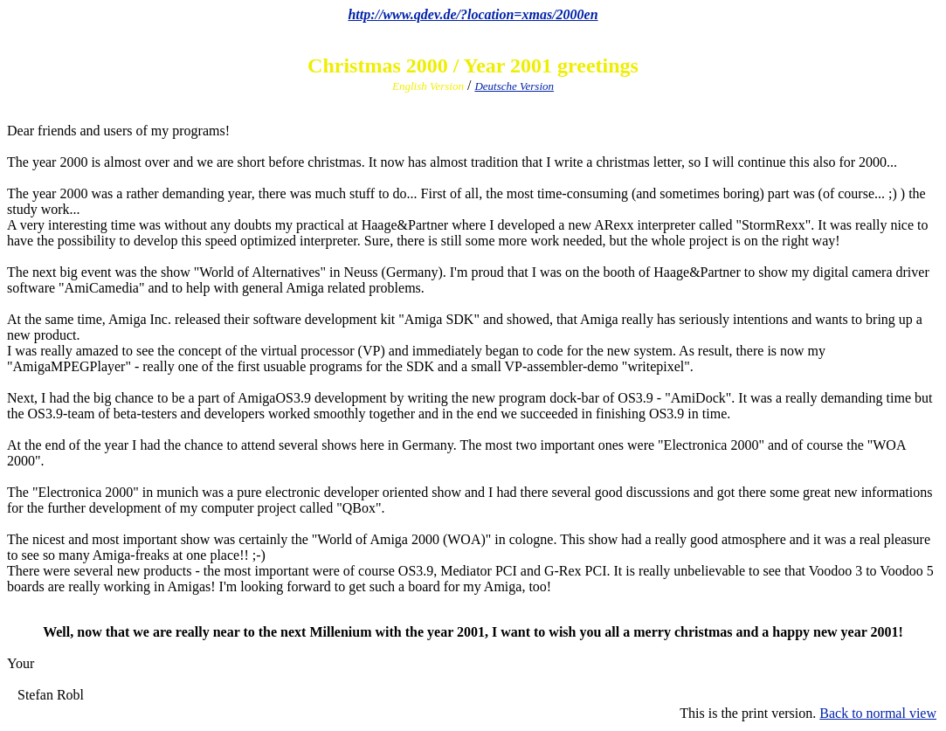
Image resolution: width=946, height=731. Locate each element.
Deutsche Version (514, 86)
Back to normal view (877, 713)
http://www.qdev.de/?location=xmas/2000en (472, 14)
